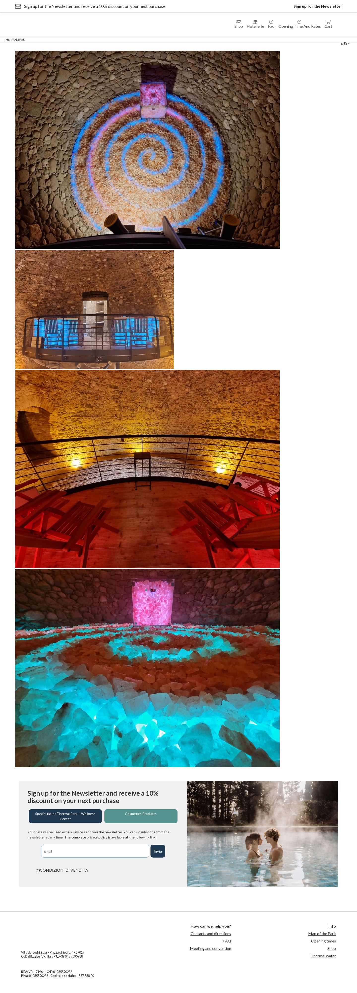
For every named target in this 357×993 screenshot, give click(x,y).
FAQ (227, 941)
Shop (239, 24)
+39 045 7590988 (71, 956)
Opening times (323, 941)
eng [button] (344, 43)
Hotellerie (255, 24)
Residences (114, 39)
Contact (294, 39)
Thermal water (323, 955)
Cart (328, 24)
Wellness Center (46, 39)
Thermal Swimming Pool (214, 39)
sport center (250, 39)
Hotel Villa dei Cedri (82, 39)
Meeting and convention (210, 948)
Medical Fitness (175, 39)
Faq (271, 24)
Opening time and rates (299, 24)
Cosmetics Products (141, 813)
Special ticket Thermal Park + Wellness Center (65, 816)
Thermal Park (14, 39)
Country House (143, 39)
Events (274, 39)
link (152, 837)
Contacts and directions (211, 933)
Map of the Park (322, 933)
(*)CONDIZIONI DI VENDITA (62, 870)
